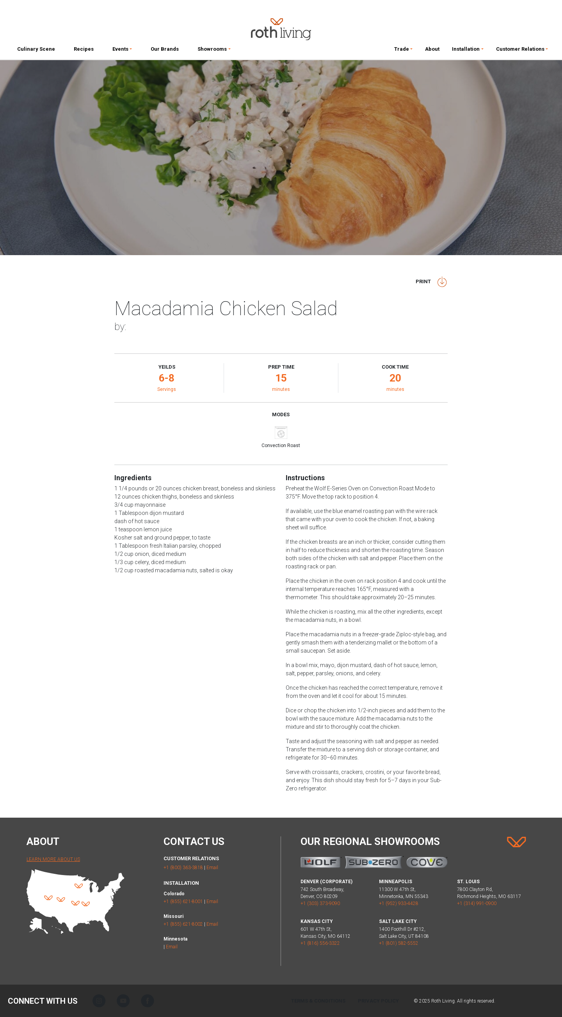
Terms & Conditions (318, 1001)
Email (212, 867)
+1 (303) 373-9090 (320, 903)
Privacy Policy (378, 1001)
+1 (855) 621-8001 (183, 901)
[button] (122, 50)
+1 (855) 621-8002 (183, 924)
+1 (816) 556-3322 (320, 943)
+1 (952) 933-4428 (398, 903)
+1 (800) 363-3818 (183, 867)
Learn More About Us (53, 859)
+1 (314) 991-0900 (476, 903)
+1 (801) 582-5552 (398, 943)
